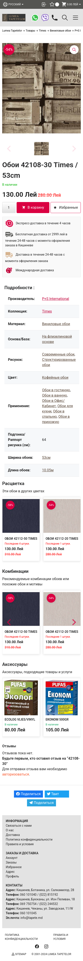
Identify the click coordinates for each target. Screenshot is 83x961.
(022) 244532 (48, 904)
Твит (53, 794)
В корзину (33, 207)
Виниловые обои (56, 324)
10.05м (48, 470)
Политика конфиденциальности (29, 839)
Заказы (11, 862)
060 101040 (28, 894)
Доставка (13, 835)
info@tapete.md (31, 918)
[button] (41, 148)
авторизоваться (15, 774)
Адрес (10, 871)
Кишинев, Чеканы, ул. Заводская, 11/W (44, 908)
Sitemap (19, 954)
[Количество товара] (8, 207)
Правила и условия (20, 844)
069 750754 (28, 904)
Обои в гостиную (56, 390)
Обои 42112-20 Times (62, 538)
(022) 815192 (48, 894)
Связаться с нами (19, 825)
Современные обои (58, 354)
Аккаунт (11, 858)
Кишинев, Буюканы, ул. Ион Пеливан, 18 (45, 899)
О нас (10, 830)
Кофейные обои (55, 377)
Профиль (12, 876)
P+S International (55, 299)
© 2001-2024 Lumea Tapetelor (51, 954)
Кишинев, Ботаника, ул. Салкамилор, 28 (45, 890)
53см (46, 457)
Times (47, 311)
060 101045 (28, 913)
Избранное (14, 867)
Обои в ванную (54, 395)
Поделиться (28, 794)
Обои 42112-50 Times (21, 538)
